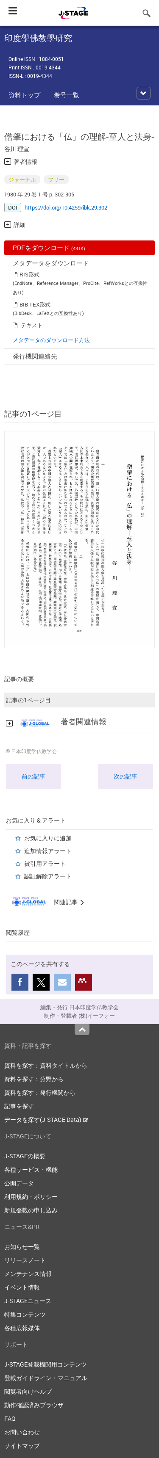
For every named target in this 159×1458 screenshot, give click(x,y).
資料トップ (24, 95)
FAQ (10, 1418)
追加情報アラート (48, 851)
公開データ (19, 1183)
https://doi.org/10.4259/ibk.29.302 (66, 207)
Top (82, 1029)
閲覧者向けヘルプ (28, 1391)
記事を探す (19, 1106)
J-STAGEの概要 (24, 1156)
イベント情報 (22, 1287)
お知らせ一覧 (22, 1247)
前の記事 (33, 776)
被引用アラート (45, 863)
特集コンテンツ (25, 1314)
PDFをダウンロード (49, 247)
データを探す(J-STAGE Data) (46, 1120)
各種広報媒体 (22, 1328)
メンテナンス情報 (28, 1274)
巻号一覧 (66, 95)
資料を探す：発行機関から (39, 1092)
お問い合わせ (22, 1432)
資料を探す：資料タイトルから (45, 1065)
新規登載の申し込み (31, 1210)
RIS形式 (29, 274)
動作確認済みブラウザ (34, 1405)
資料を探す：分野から (34, 1079)
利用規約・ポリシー (31, 1197)
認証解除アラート (48, 876)
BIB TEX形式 (35, 304)
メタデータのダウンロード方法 (51, 340)
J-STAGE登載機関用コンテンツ (45, 1364)
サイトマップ (22, 1445)
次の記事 (125, 776)
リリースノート (25, 1260)
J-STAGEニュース (27, 1301)
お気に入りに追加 (48, 838)
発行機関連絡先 (35, 356)
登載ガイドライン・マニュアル (45, 1378)
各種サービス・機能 (31, 1169)
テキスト (32, 325)
